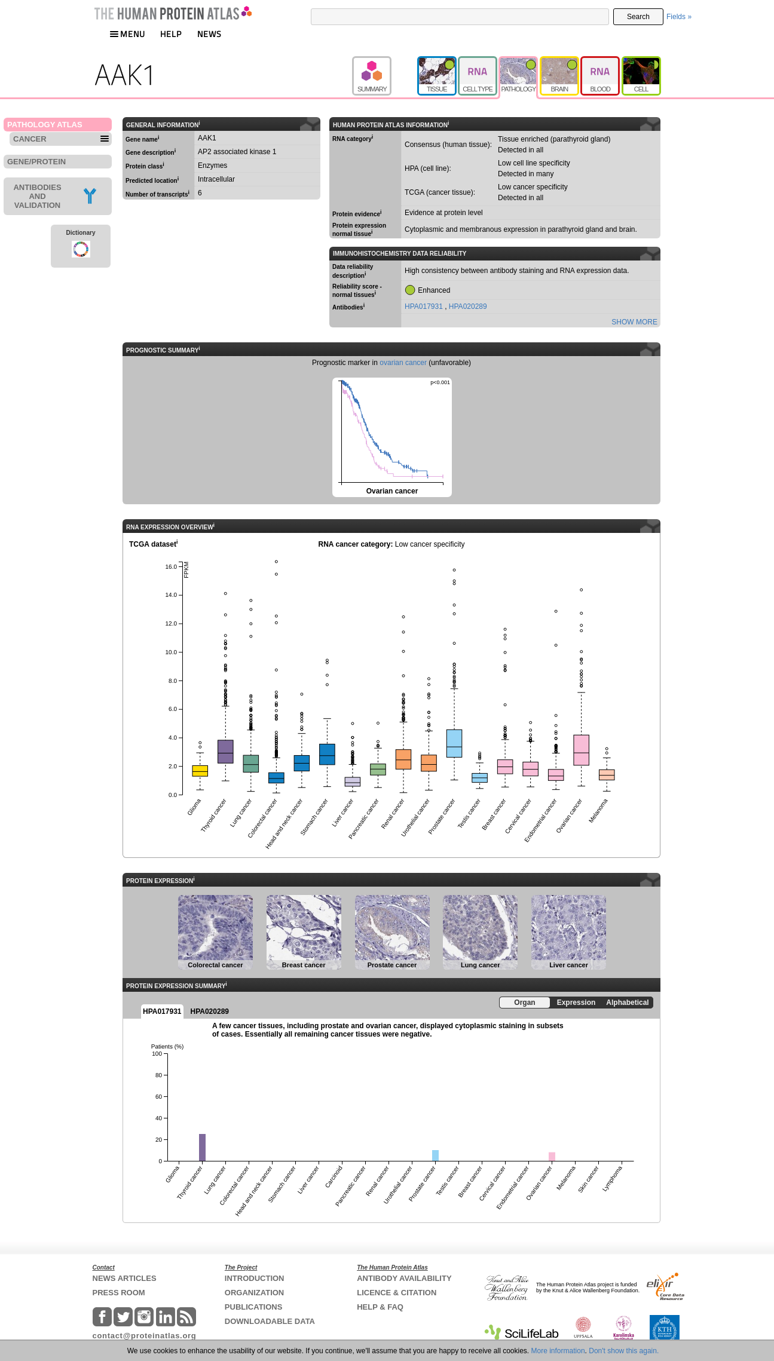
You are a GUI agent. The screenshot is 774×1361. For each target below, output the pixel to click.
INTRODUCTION (254, 1278)
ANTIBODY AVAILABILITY (404, 1278)
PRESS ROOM (119, 1292)
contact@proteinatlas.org (145, 1335)
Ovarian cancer (391, 436)
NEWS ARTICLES (125, 1278)
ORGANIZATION (254, 1292)
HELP (171, 33)
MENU (127, 33)
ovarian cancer (403, 362)
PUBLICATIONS (254, 1306)
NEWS (209, 33)
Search (638, 17)
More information (558, 1351)
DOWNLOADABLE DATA (270, 1321)
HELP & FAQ (380, 1306)
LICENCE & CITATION (396, 1292)
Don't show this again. (624, 1351)
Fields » (679, 17)
